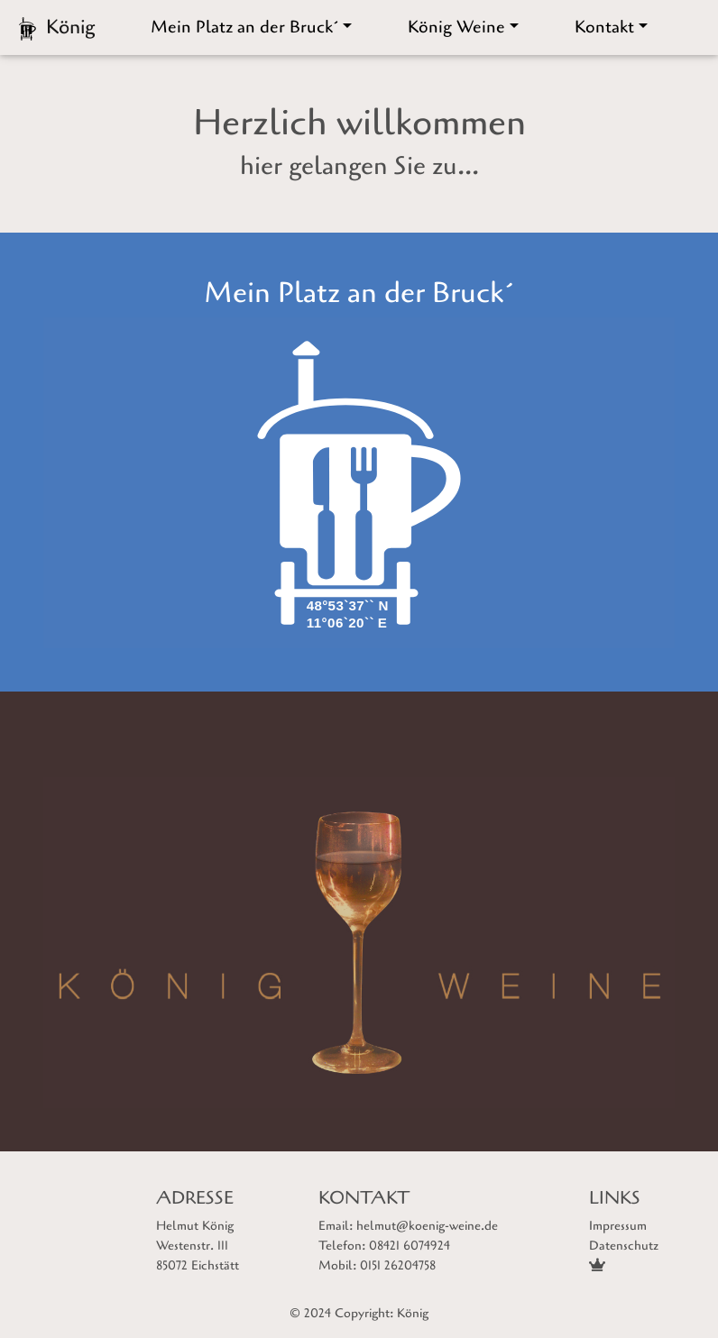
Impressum (618, 1225)
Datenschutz (623, 1245)
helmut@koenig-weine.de (427, 1225)
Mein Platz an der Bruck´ (245, 27)
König (412, 1313)
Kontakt (604, 27)
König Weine (456, 27)
